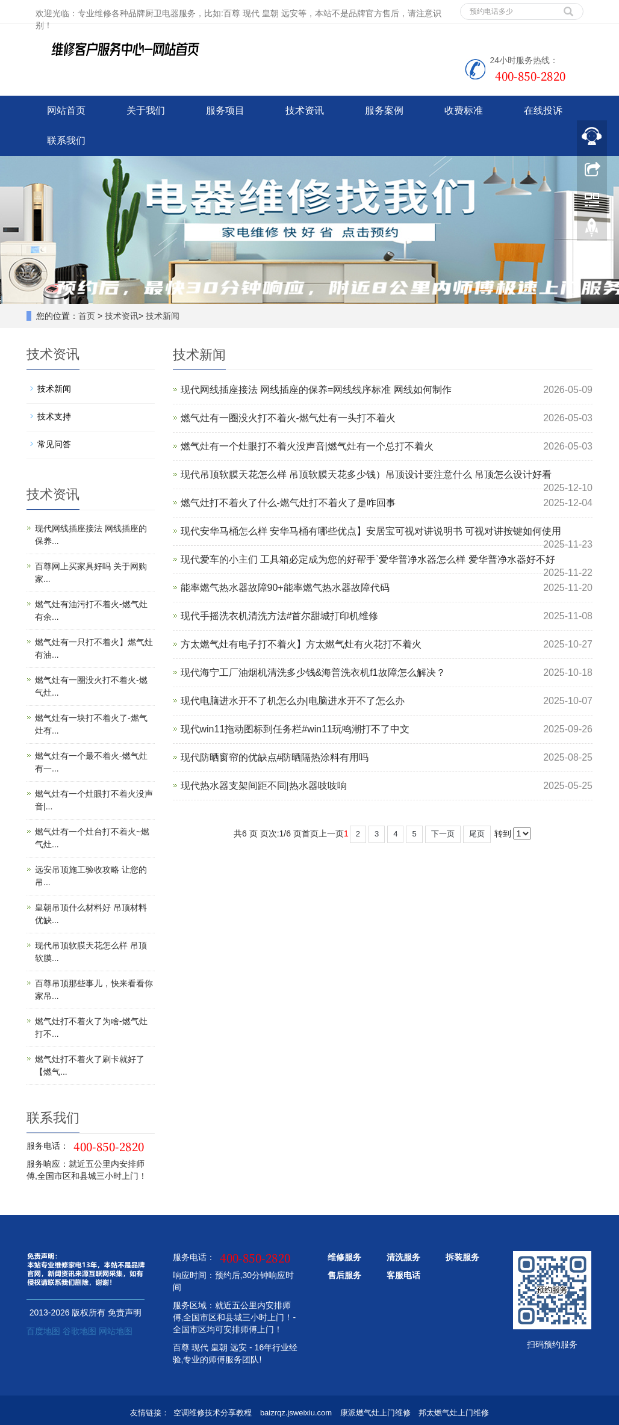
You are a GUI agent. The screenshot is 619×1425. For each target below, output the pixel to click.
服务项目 (225, 110)
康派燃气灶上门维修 (375, 1412)
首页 (86, 316)
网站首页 (66, 110)
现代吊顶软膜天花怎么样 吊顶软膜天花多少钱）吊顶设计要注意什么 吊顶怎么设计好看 (366, 474)
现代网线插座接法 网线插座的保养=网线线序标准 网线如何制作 (316, 390)
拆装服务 (462, 1257)
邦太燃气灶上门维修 (453, 1412)
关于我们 (145, 110)
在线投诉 (543, 110)
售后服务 (344, 1275)
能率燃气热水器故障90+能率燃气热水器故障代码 (285, 588)
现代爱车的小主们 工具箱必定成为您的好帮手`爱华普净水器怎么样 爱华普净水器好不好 (368, 559)
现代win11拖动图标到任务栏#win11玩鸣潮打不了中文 (295, 729)
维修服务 (344, 1257)
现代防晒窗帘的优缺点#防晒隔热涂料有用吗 (275, 757)
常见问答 (54, 444)
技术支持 (54, 416)
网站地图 (115, 1331)
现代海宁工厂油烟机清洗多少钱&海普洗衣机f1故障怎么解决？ (313, 672)
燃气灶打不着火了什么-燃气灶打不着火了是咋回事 (288, 503)
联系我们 (66, 140)
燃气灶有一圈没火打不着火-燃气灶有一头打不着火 (288, 418)
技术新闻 (162, 316)
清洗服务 (403, 1257)
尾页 (477, 833)
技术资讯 (304, 110)
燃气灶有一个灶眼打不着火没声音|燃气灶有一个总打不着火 (307, 446)
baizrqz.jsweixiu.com (296, 1412)
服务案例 (384, 110)
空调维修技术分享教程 (212, 1412)
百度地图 (43, 1331)
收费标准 (463, 110)
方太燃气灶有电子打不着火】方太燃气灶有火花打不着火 (301, 644)
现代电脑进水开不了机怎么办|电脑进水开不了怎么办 (293, 701)
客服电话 (403, 1275)
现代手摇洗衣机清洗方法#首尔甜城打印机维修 (280, 616)
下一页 (443, 833)
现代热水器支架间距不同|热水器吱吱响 (264, 786)
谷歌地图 (79, 1331)
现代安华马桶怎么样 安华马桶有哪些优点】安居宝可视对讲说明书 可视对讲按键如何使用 (371, 531)
